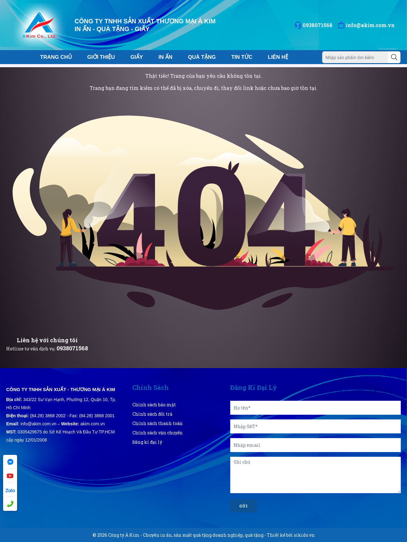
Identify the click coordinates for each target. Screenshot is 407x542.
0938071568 (72, 348)
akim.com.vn (92, 423)
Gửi (243, 505)
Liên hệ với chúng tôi (47, 340)
